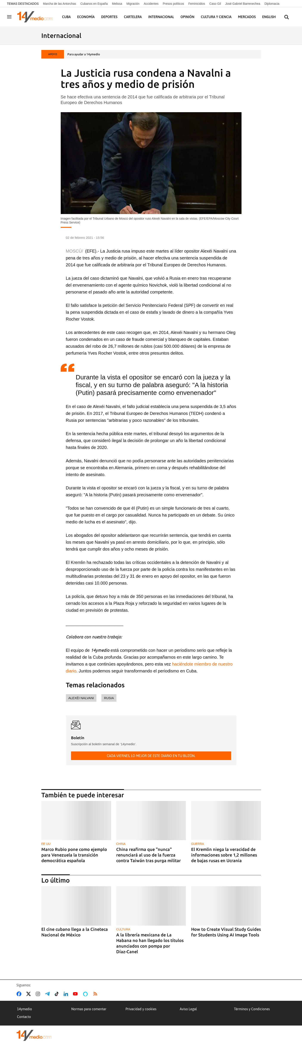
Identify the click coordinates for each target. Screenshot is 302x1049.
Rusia (109, 698)
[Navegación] (9, 16)
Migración (132, 3)
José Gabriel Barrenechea (242, 3)
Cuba (66, 17)
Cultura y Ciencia (216, 17)
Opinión (187, 17)
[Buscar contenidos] (286, 17)
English (269, 17)
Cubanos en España (94, 3)
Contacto (24, 1017)
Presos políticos (173, 3)
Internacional (161, 17)
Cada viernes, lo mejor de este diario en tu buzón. (151, 756)
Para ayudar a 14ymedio (83, 54)
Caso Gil (215, 3)
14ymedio (24, 1009)
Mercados (247, 17)
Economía (86, 17)
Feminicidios (196, 3)
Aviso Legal (188, 1009)
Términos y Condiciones (252, 1009)
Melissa (117, 3)
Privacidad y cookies (140, 1009)
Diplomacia (272, 3)
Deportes (109, 17)
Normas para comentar (88, 1009)
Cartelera (133, 17)
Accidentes (151, 3)
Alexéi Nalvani (81, 698)
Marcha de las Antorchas (59, 3)
